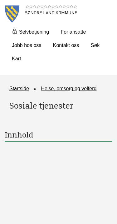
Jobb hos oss (26, 45)
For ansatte (73, 32)
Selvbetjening (34, 32)
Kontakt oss (66, 45)
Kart (16, 58)
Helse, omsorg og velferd (69, 88)
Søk (95, 45)
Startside (19, 88)
